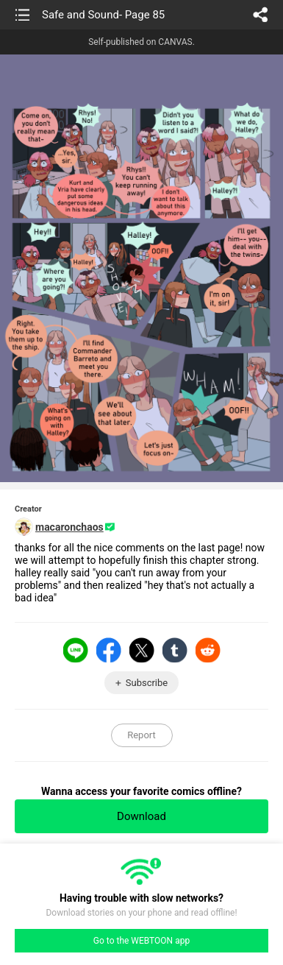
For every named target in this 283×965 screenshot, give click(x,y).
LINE (75, 649)
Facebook (108, 649)
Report (141, 734)
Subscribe (147, 682)
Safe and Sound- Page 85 (103, 14)
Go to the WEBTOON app (141, 941)
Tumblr (174, 649)
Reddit (208, 649)
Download (141, 816)
